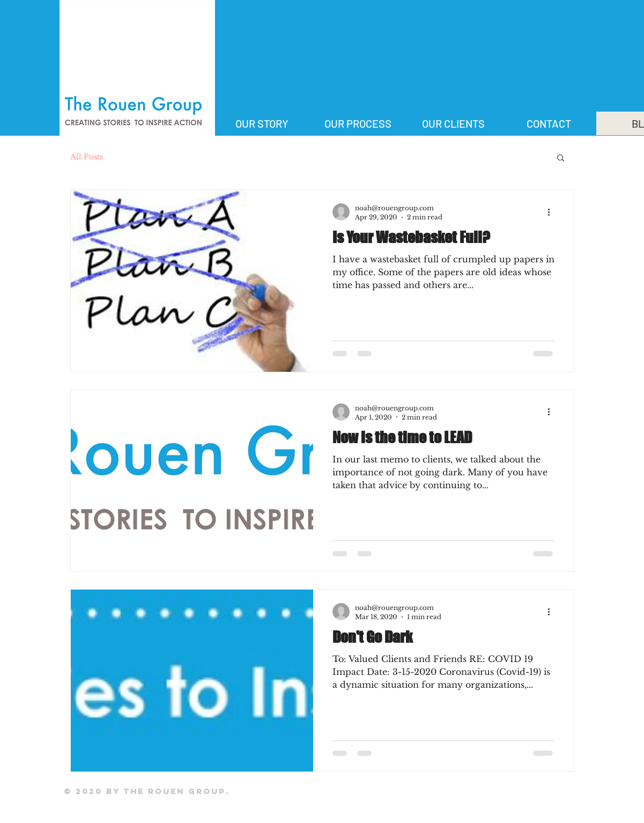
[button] (561, 158)
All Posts (86, 156)
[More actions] (552, 211)
